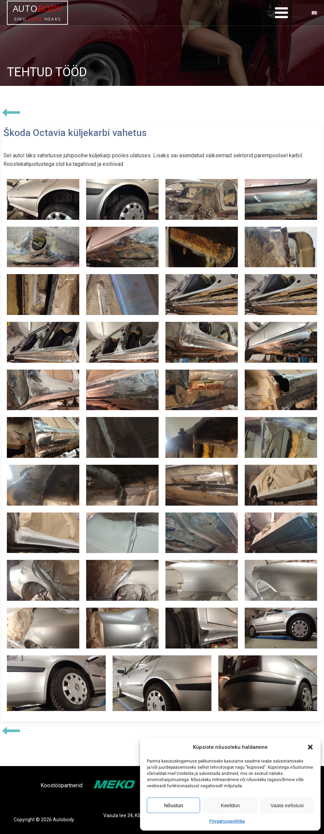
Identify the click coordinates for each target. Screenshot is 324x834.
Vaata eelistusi (286, 805)
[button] (310, 747)
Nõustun (173, 805)
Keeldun (230, 805)
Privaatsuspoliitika (227, 821)
